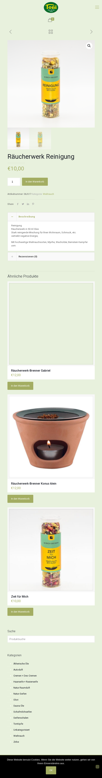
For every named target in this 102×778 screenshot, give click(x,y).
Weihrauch (48, 194)
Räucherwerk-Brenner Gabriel (30, 370)
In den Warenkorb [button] (20, 385)
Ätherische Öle (21, 663)
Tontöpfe (18, 723)
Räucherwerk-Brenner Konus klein (33, 483)
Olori (15, 699)
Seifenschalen (20, 717)
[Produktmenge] (13, 182)
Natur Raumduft (21, 687)
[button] (89, 45)
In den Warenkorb (35, 181)
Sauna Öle (18, 705)
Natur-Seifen (20, 693)
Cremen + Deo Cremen (25, 675)
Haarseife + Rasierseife (25, 681)
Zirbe (16, 741)
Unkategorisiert (21, 729)
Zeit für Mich (19, 596)
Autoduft (18, 669)
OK (51, 770)
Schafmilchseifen (22, 711)
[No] (97, 767)
